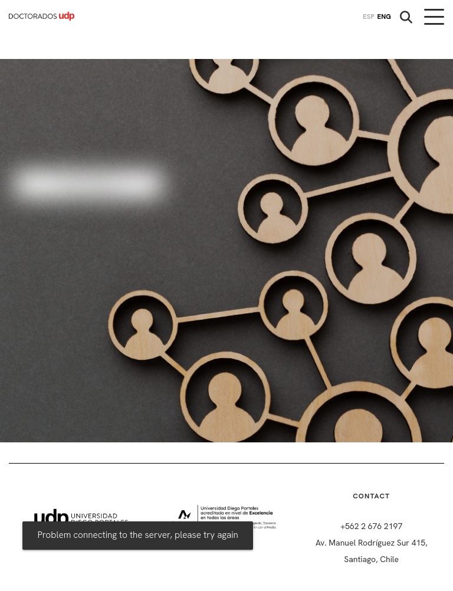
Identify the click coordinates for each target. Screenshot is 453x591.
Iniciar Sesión (88, 184)
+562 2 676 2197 (371, 526)
